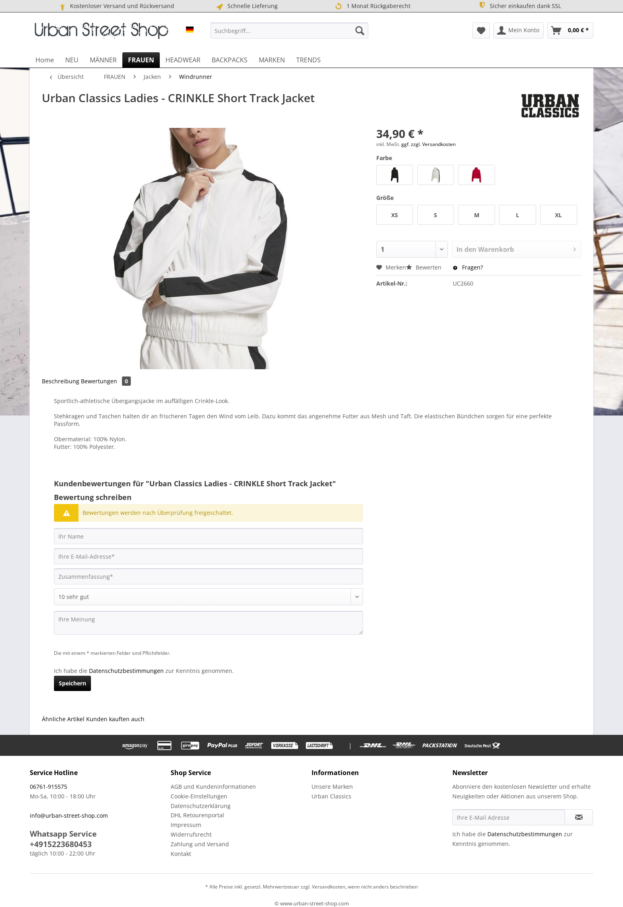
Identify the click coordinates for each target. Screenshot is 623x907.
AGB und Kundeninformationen (213, 786)
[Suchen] (359, 31)
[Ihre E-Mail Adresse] (508, 817)
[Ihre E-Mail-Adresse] (208, 556)
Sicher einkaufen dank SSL (519, 5)
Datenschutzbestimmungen (126, 671)
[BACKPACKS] (229, 60)
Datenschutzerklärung (201, 806)
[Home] (45, 60)
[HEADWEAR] (183, 60)
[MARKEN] (272, 60)
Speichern (72, 683)
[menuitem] (289, 31)
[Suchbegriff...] (289, 31)
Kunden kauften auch (115, 719)
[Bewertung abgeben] (208, 596)
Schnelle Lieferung (246, 6)
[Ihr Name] (208, 536)
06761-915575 (48, 786)
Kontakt (181, 854)
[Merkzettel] (481, 31)
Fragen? (468, 267)
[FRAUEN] (141, 60)
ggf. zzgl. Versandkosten (428, 144)
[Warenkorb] (570, 31)
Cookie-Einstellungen (199, 796)
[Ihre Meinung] (208, 623)
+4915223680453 (61, 844)
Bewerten (424, 267)
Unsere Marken (332, 786)
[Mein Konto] (518, 31)
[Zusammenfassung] (208, 576)
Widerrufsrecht (191, 834)
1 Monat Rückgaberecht (373, 6)
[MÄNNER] (103, 60)
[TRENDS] (308, 60)
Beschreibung (60, 381)
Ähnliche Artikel (63, 719)
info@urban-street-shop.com (69, 815)
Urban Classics (331, 796)
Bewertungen (106, 381)
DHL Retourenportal (197, 815)
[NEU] (72, 60)
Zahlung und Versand (200, 844)
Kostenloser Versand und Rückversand (116, 6)
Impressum (186, 825)
